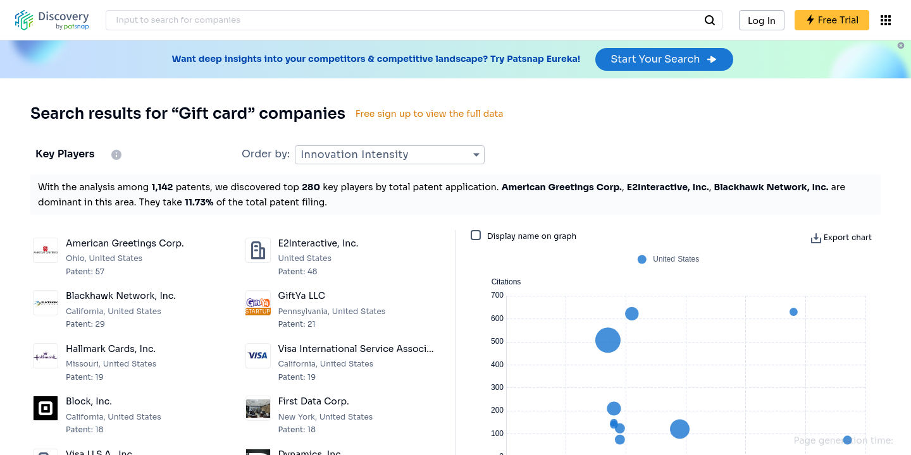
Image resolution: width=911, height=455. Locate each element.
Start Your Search (663, 59)
